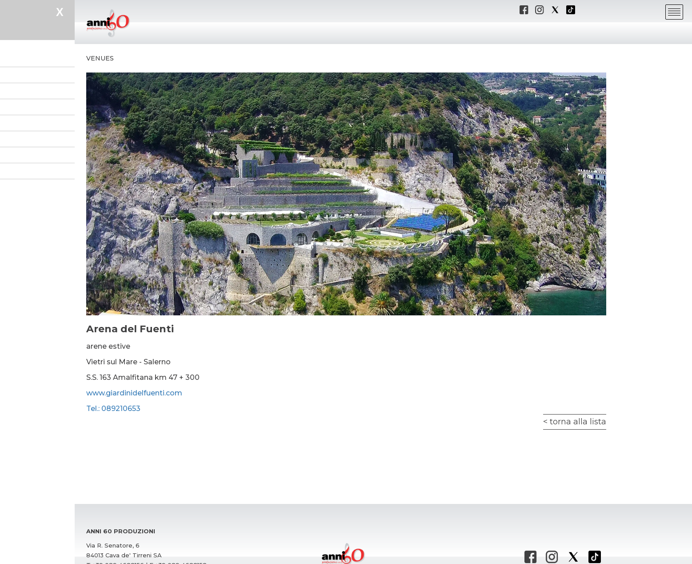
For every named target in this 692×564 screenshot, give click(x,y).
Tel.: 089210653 (113, 408)
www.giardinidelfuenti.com (134, 393)
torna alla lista (578, 422)
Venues (100, 58)
